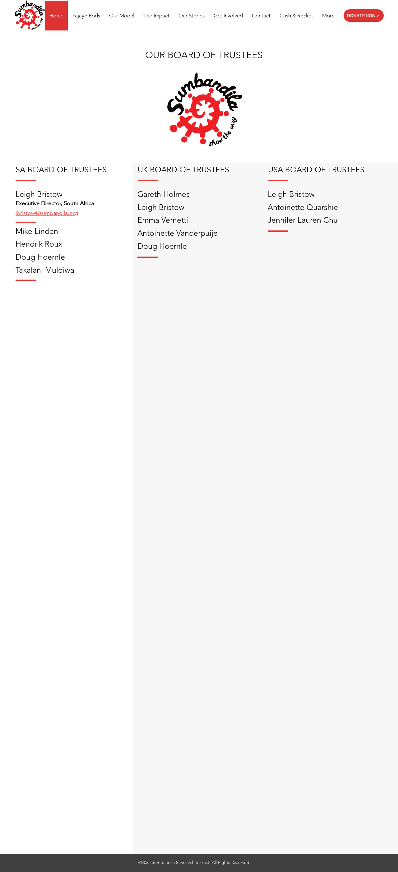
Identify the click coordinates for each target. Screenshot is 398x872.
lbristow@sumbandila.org (47, 213)
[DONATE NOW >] (364, 15)
